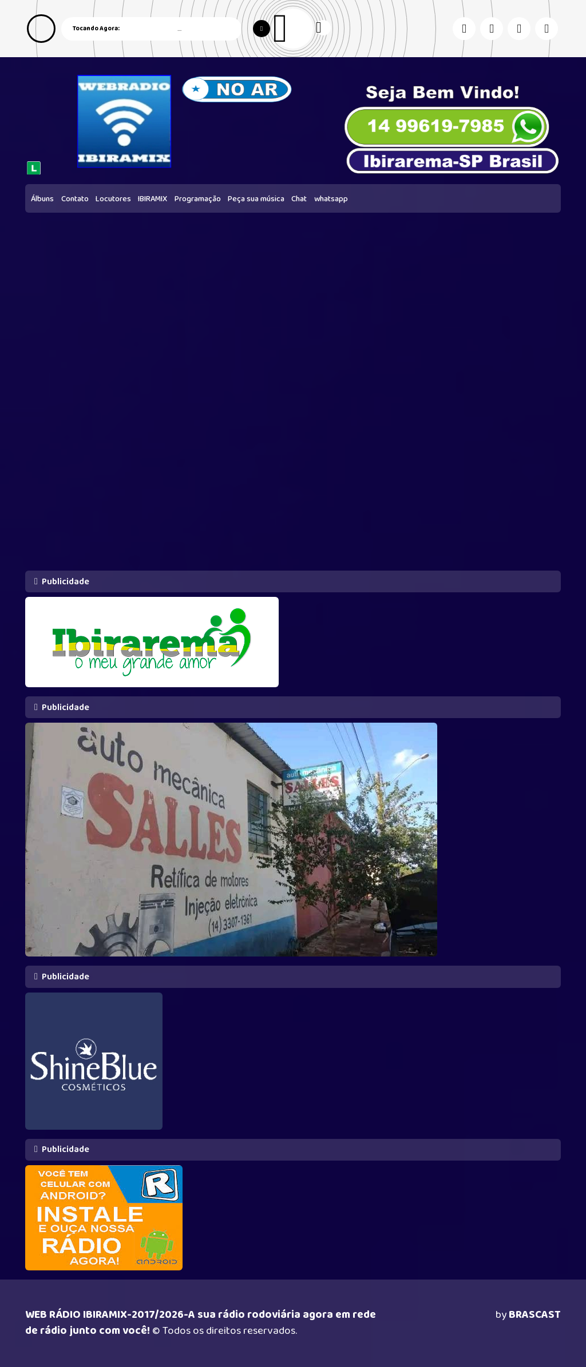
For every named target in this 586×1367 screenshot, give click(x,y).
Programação (198, 199)
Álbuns (42, 199)
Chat (299, 199)
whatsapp (331, 199)
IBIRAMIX (152, 199)
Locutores (113, 199)
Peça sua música (256, 199)
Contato (75, 199)
